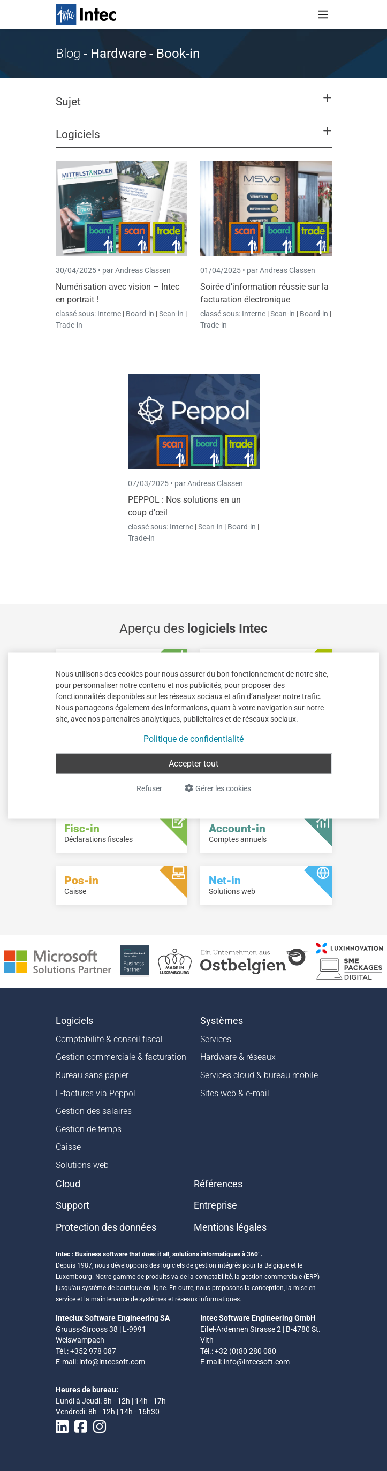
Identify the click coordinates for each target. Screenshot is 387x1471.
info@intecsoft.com (112, 1362)
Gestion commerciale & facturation (121, 1057)
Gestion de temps (89, 1129)
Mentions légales (230, 1227)
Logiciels (74, 1020)
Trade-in (69, 325)
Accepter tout (193, 764)
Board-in (140, 313)
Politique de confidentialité (193, 739)
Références (218, 1184)
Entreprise (215, 1205)
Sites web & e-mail (234, 1093)
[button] (193, 106)
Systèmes (221, 1020)
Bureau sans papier (92, 1075)
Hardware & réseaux (238, 1057)
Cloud (68, 1184)
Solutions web (82, 1165)
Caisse (68, 1147)
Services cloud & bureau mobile (259, 1075)
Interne (110, 313)
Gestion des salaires (94, 1111)
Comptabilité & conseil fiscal (109, 1039)
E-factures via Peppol (95, 1093)
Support (72, 1205)
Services (215, 1039)
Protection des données (106, 1227)
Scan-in (171, 313)
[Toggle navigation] (323, 14)
